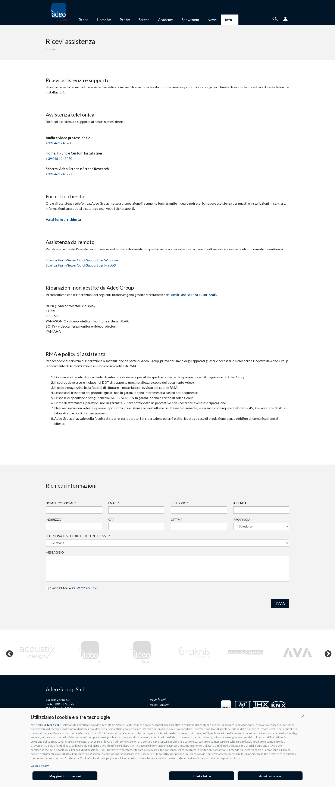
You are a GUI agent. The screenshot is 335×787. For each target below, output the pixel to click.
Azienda (240, 503)
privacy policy (84, 588)
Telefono (180, 503)
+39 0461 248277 (59, 174)
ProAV (125, 19)
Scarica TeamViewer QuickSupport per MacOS (81, 265)
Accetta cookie (270, 776)
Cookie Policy (40, 765)
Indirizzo (55, 519)
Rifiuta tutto (202, 776)
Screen (144, 19)
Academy (165, 19)
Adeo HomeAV (159, 704)
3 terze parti (53, 725)
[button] (302, 715)
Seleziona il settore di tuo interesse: (78, 536)
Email (113, 503)
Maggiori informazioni (65, 776)
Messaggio (56, 552)
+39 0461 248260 (59, 143)
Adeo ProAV (158, 699)
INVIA (280, 603)
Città (176, 519)
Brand (83, 19)
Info (229, 19)
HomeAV (104, 19)
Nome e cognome (61, 503)
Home (50, 49)
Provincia (243, 519)
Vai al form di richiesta (63, 219)
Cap (111, 519)
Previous (8, 652)
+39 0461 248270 (59, 158)
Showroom (190, 19)
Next (326, 652)
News (212, 19)
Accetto (47, 588)
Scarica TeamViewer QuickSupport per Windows (82, 260)
